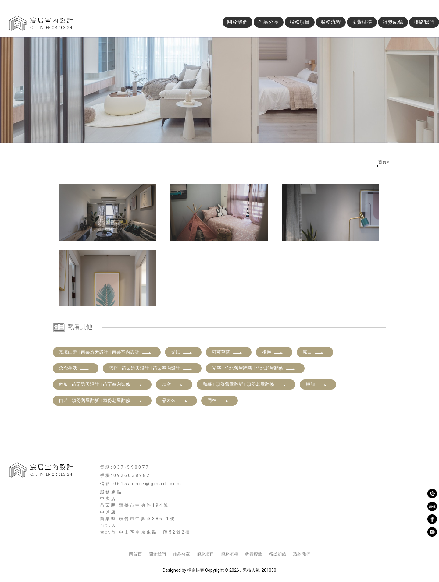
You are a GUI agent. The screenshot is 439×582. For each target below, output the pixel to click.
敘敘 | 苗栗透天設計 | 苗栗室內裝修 (100, 384)
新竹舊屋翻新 (289, 538)
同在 (218, 400)
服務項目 (299, 22)
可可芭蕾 (227, 352)
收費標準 (362, 22)
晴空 (172, 384)
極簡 (316, 384)
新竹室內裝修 (189, 538)
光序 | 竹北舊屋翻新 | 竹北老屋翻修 (253, 368)
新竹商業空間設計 (224, 538)
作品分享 (268, 22)
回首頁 (135, 554)
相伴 (272, 352)
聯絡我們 (424, 22)
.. (241, 570)
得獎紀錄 (393, 22)
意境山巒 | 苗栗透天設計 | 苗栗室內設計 (105, 352)
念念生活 (74, 368)
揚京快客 (195, 570)
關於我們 (237, 22)
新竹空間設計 (159, 538)
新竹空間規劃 (259, 538)
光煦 (181, 352)
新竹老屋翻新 (319, 538)
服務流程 (330, 22)
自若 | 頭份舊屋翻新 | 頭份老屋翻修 (100, 400)
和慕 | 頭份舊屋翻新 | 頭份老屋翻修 (244, 384)
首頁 (382, 162)
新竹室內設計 (129, 538)
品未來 (175, 400)
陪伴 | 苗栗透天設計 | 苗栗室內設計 (150, 368)
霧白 (313, 352)
